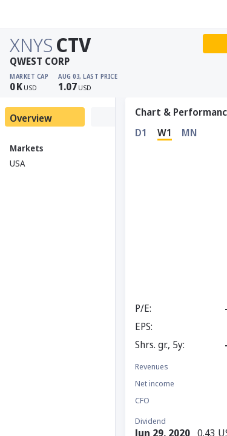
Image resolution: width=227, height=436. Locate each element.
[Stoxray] (39, 14)
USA (17, 163)
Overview (31, 118)
